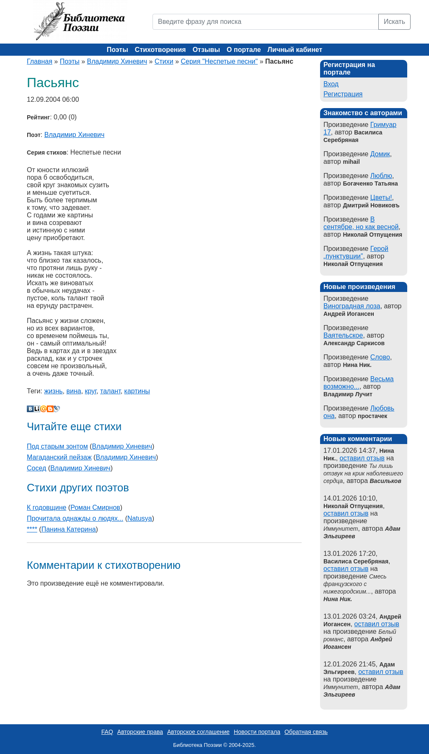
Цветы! (381, 197)
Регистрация (343, 94)
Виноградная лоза (351, 306)
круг (91, 391)
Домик (380, 154)
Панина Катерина (68, 529)
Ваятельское (343, 335)
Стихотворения (160, 49)
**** (32, 529)
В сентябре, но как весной (360, 223)
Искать (394, 21)
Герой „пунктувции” (355, 252)
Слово (380, 357)
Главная (39, 61)
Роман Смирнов (95, 507)
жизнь (53, 391)
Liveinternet (37, 408)
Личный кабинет (295, 49)
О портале (244, 49)
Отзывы (206, 49)
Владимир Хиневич (117, 61)
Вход (331, 84)
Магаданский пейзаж (59, 457)
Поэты (117, 49)
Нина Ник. (337, 599)
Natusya (139, 518)
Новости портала (257, 731)
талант (110, 391)
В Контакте (30, 408)
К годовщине (46, 507)
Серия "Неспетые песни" (219, 61)
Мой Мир (43, 408)
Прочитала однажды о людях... (75, 518)
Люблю (381, 175)
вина (73, 391)
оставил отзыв (362, 458)
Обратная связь (306, 731)
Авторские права (140, 731)
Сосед (36, 468)
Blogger (50, 408)
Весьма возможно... (358, 382)
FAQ (107, 731)
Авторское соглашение (198, 731)
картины (137, 391)
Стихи (164, 61)
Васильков (385, 481)
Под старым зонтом (57, 446)
